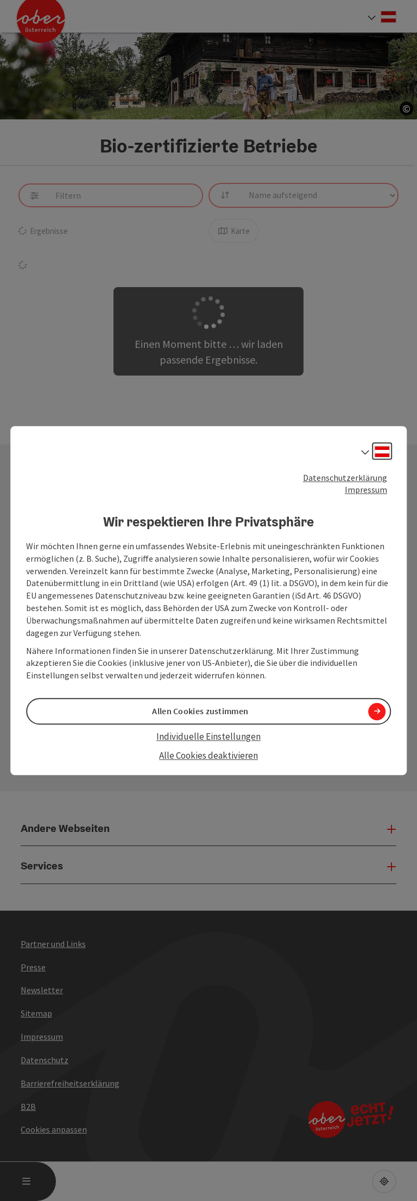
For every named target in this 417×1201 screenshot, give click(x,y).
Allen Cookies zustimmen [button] (200, 711)
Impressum (366, 490)
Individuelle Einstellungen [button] (208, 737)
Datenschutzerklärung (345, 477)
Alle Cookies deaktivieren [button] (208, 755)
